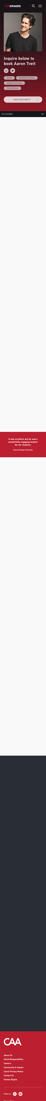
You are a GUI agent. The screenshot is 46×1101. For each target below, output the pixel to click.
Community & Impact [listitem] (13, 1065)
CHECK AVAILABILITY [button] (25, 99)
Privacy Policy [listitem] (9, 1099)
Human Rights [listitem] (10, 1077)
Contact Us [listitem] (9, 1073)
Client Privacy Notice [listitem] (13, 1069)
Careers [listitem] (7, 1061)
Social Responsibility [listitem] (13, 1057)
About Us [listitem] (8, 1053)
